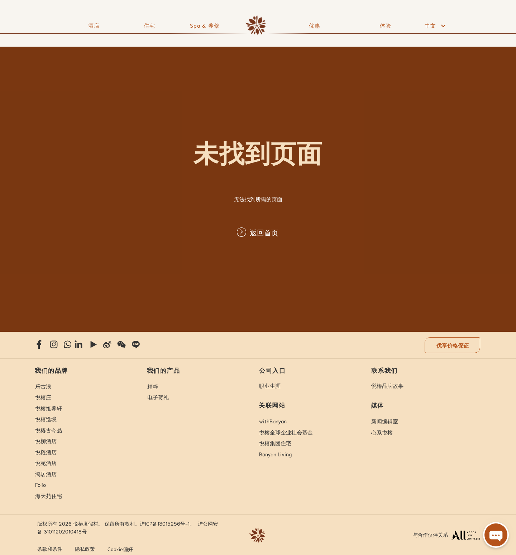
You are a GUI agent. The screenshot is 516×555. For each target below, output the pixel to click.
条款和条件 (49, 548)
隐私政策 (85, 548)
